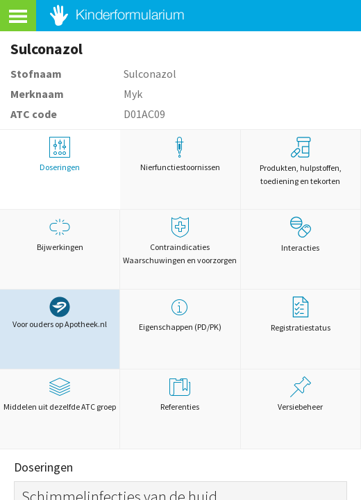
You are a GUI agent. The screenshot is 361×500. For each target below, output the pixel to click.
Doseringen (59, 154)
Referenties (180, 394)
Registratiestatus (300, 315)
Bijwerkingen (59, 234)
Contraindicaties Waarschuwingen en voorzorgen (180, 241)
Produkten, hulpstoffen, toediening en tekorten (301, 161)
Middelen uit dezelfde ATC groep (59, 394)
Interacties (300, 235)
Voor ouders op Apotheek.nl (59, 313)
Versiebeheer (300, 394)
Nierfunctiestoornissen (180, 154)
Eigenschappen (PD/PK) (180, 314)
